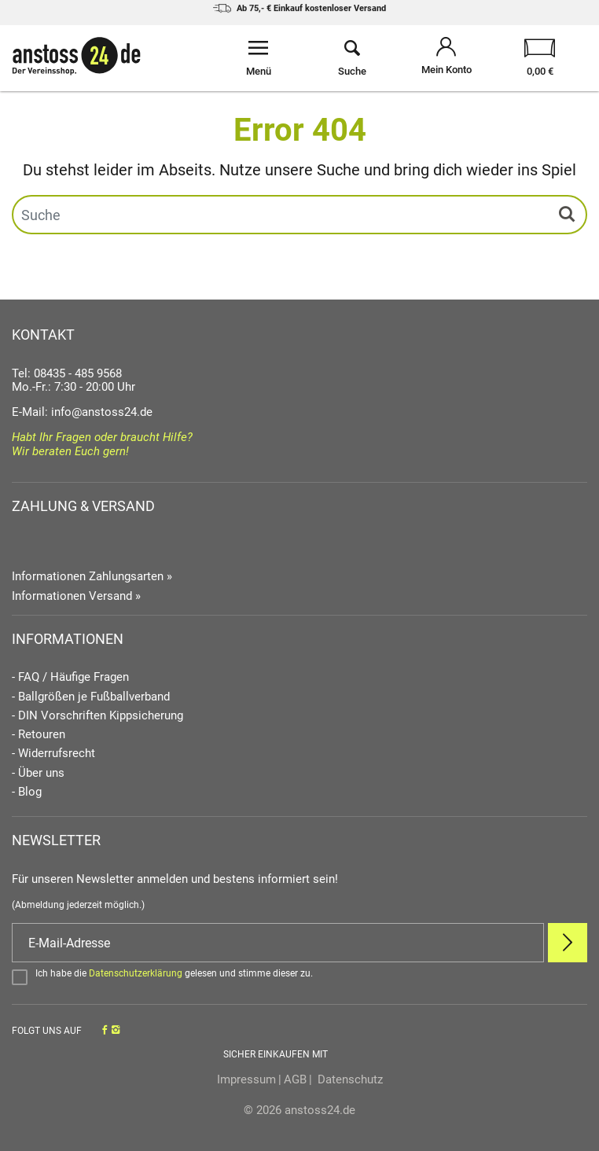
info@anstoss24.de (102, 412)
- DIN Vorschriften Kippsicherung (97, 716)
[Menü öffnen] (258, 58)
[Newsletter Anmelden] (567, 942)
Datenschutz (348, 1079)
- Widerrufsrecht (53, 753)
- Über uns (38, 773)
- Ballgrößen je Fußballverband (91, 697)
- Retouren (38, 734)
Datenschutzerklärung (135, 973)
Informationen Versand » (76, 596)
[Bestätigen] (299, 976)
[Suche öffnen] (353, 58)
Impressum (246, 1079)
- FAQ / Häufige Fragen (70, 677)
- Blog (27, 792)
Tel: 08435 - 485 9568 (67, 373)
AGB (295, 1079)
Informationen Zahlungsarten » (92, 576)
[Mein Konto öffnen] (446, 58)
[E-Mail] (278, 942)
